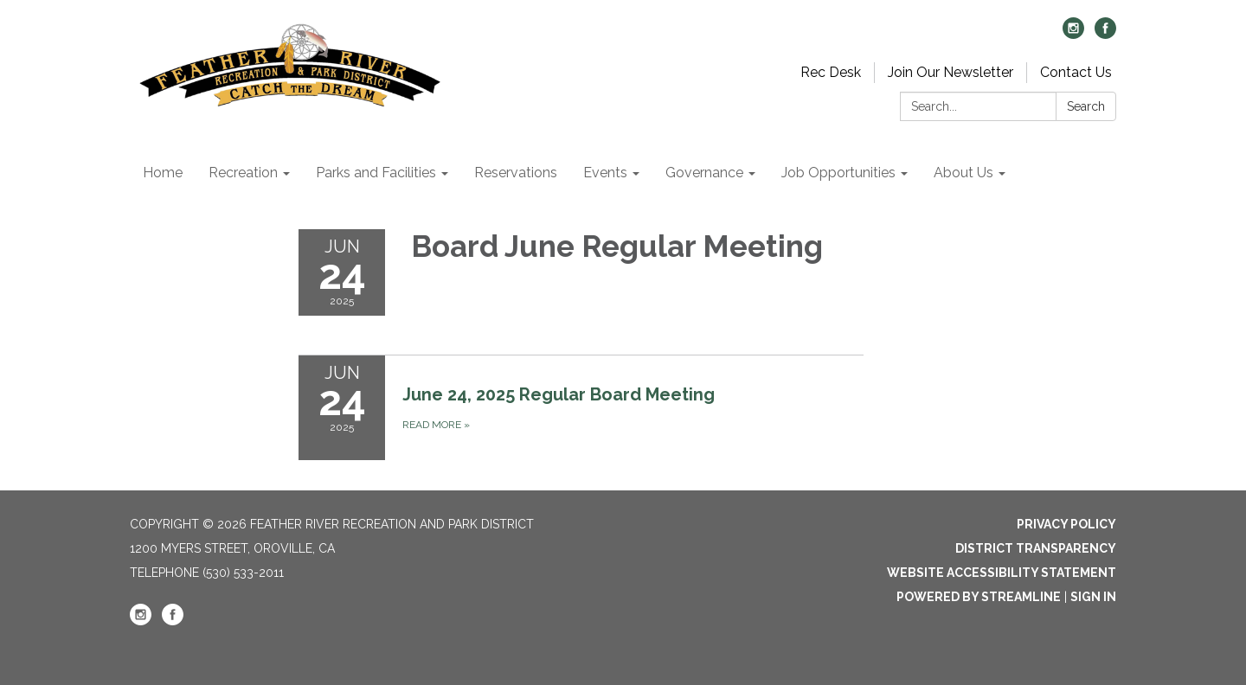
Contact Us (1076, 72)
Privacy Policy (1066, 524)
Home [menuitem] (163, 172)
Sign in (1093, 597)
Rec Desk (830, 72)
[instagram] (1073, 34)
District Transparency (1035, 548)
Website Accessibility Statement (1001, 572)
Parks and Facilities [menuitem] (376, 172)
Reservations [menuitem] (515, 172)
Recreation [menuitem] (243, 172)
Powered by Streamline (978, 597)
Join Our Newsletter (950, 72)
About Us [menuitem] (963, 172)
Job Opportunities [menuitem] (838, 172)
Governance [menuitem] (704, 172)
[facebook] (1105, 34)
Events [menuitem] (605, 172)
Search (1086, 106)
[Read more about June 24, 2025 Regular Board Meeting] (581, 407)
